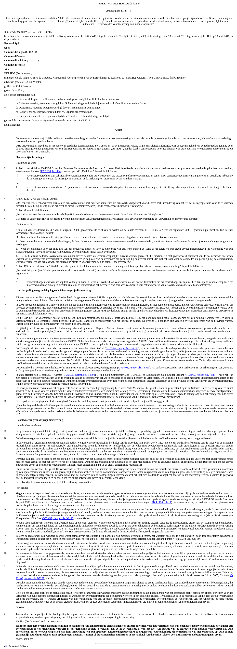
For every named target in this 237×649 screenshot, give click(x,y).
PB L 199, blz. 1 (161, 502)
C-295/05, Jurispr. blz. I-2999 (79, 374)
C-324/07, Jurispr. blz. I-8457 (201, 374)
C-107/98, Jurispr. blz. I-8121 (122, 348)
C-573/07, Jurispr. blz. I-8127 (57, 518)
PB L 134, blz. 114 (51, 171)
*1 (129, 10)
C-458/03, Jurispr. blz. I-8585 (133, 367)
